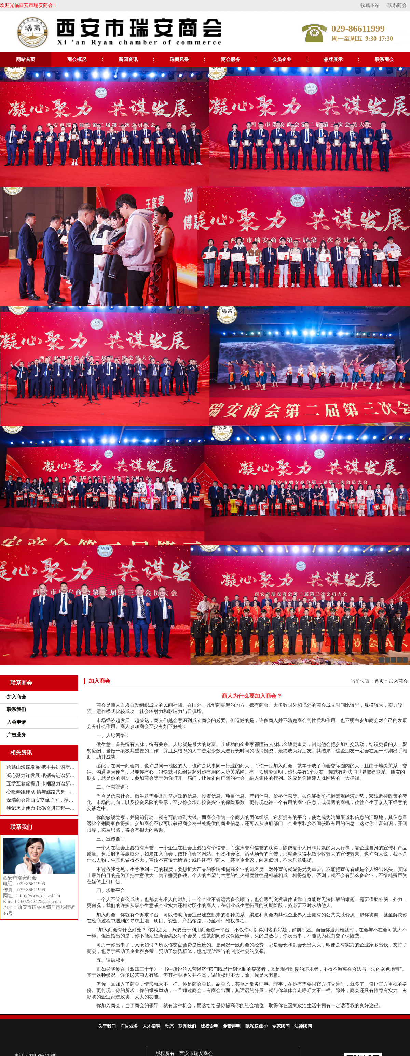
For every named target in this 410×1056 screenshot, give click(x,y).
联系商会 (397, 5)
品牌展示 (333, 59)
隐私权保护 (256, 1026)
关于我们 (107, 1026)
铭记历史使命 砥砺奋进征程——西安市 (40, 808)
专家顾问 (281, 1026)
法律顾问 (303, 1026)
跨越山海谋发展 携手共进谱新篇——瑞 (40, 767)
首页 (379, 681)
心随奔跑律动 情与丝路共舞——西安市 (40, 791)
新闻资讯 (128, 59)
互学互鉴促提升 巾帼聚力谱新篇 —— (40, 783)
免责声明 (232, 1026)
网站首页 (25, 59)
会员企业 (281, 59)
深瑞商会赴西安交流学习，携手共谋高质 (40, 800)
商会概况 (76, 59)
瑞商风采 (179, 59)
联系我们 (187, 1026)
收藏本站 (370, 5)
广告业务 (129, 1026)
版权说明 (209, 1026)
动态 (169, 1026)
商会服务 (230, 59)
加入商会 (99, 681)
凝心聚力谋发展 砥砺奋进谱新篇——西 (40, 775)
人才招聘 (151, 1026)
